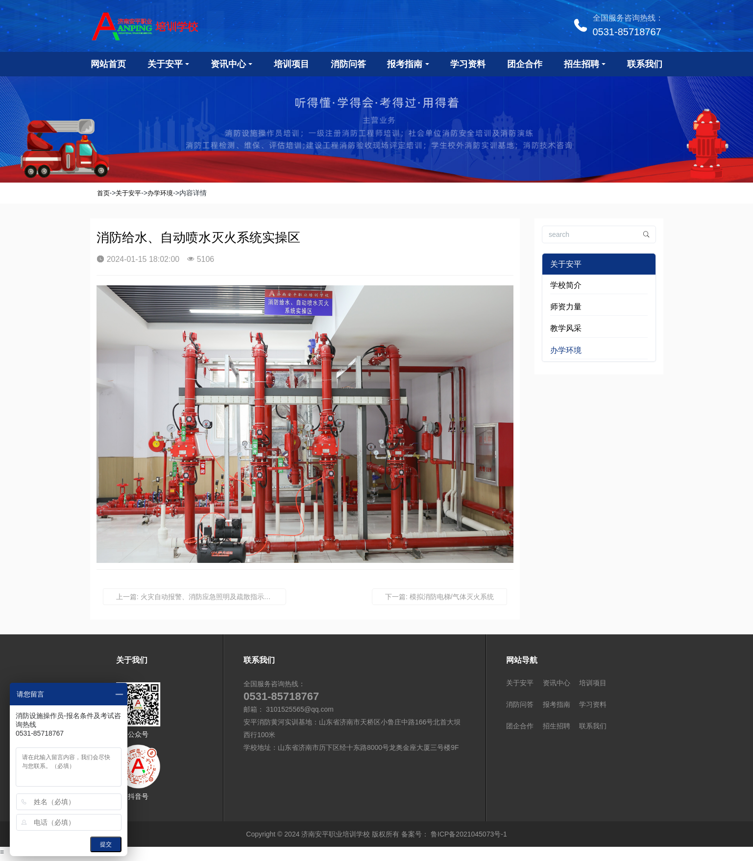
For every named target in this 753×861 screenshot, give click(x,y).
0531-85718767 (627, 31)
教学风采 (566, 328)
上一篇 (201, 597)
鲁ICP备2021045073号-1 (468, 837)
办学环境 (160, 193)
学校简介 (566, 285)
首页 (103, 193)
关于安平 (128, 193)
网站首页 (108, 64)
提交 (106, 844)
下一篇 (439, 597)
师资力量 (566, 307)
